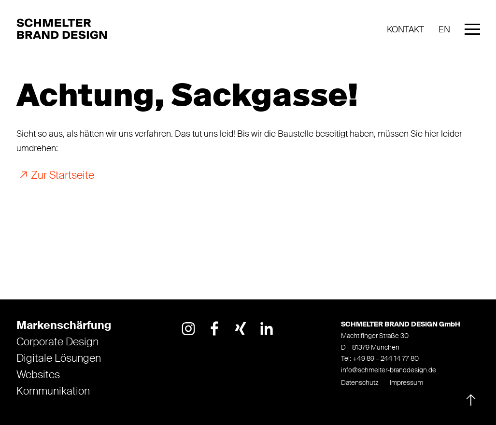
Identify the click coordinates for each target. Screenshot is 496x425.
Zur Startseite (62, 176)
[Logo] (64, 29)
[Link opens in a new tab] (188, 328)
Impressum (406, 382)
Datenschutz (360, 382)
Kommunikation (53, 391)
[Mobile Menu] (472, 31)
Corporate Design (57, 342)
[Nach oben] (469, 398)
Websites (38, 375)
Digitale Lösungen (58, 358)
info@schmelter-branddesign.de (388, 370)
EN (444, 29)
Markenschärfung (63, 325)
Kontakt (405, 29)
